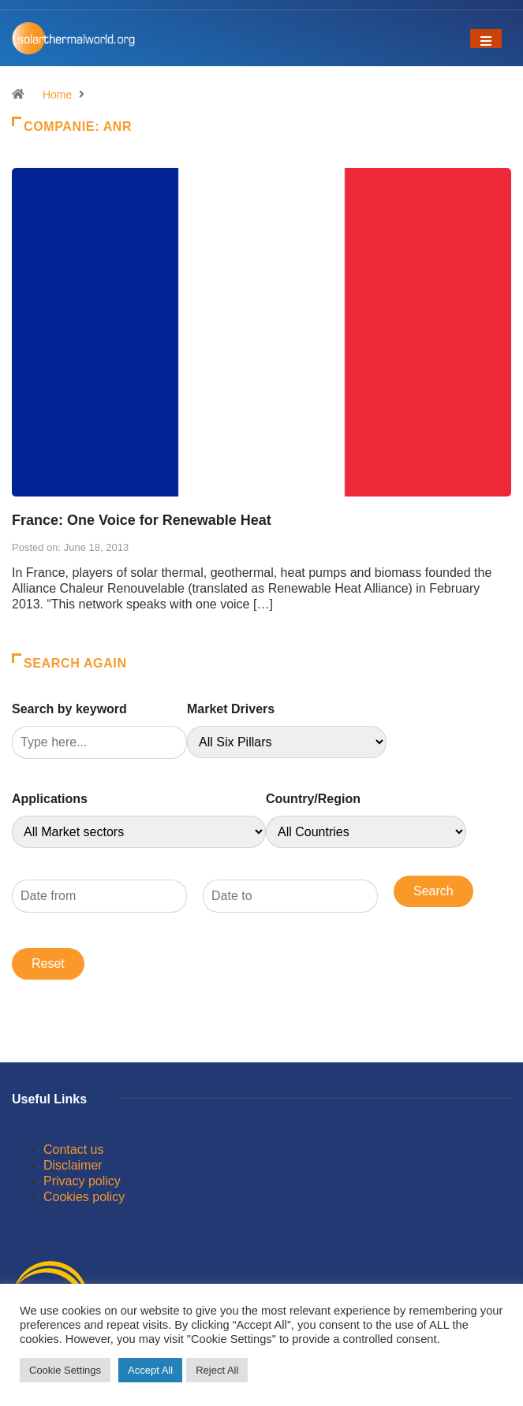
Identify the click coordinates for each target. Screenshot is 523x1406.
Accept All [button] (150, 1370)
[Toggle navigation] (486, 38)
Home (57, 94)
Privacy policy (82, 1181)
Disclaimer (73, 1165)
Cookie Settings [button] (65, 1370)
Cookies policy (84, 1196)
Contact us (73, 1149)
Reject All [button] (217, 1370)
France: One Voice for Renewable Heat (141, 520)
